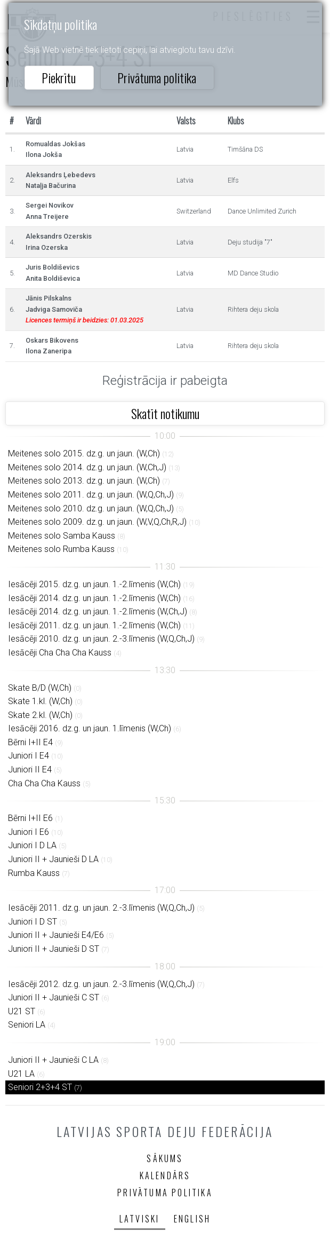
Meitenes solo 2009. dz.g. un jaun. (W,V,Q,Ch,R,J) (97, 522)
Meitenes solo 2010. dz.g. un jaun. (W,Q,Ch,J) (91, 508)
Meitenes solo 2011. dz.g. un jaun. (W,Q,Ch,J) (91, 495)
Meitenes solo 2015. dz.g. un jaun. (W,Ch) (84, 453)
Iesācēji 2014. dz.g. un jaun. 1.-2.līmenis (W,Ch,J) (97, 611)
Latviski (139, 1218)
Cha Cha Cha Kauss (44, 783)
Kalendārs (165, 1175)
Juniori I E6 (28, 832)
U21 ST (21, 1011)
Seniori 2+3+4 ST (40, 1087)
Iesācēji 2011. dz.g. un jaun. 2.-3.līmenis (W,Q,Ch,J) (101, 908)
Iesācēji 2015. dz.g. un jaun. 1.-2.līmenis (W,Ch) (94, 584)
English (192, 1218)
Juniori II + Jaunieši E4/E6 (56, 935)
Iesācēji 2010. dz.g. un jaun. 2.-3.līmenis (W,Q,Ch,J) (101, 639)
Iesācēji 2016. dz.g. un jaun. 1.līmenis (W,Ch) (89, 728)
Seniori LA (26, 1025)
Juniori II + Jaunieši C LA (53, 1060)
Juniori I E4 (28, 756)
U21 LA (21, 1074)
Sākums (165, 1158)
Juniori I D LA (32, 845)
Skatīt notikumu (165, 413)
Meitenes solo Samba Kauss (61, 536)
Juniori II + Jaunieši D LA (53, 859)
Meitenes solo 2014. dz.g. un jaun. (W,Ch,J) (87, 467)
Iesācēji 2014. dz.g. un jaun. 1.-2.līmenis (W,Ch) (94, 598)
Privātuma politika (156, 77)
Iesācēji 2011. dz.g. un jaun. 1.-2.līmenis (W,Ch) (94, 625)
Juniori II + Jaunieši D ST (53, 949)
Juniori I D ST (32, 922)
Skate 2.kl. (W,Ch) (40, 715)
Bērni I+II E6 (30, 818)
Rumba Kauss (34, 873)
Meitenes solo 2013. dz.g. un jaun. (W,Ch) (84, 481)
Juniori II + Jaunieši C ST (53, 997)
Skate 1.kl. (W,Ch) (40, 701)
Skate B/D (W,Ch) (39, 688)
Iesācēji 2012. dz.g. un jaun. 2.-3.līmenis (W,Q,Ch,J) (101, 984)
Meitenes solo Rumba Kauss (61, 549)
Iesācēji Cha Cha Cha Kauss (59, 653)
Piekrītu (59, 77)
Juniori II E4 (30, 769)
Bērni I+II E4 (30, 742)
